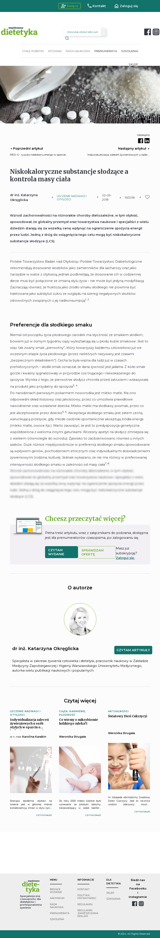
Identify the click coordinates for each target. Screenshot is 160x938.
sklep (110, 892)
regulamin (84, 904)
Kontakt (96, 6)
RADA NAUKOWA (78, 51)
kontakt (83, 889)
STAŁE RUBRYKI (33, 51)
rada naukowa (56, 906)
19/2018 (130, 197)
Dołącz (69, 6)
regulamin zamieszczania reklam (87, 913)
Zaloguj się (126, 6)
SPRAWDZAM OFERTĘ (92, 552)
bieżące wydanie (56, 891)
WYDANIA (55, 51)
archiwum (57, 898)
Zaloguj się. (125, 558)
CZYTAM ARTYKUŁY (133, 650)
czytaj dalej (44, 815)
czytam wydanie (56, 552)
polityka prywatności (86, 897)
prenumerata (59, 913)
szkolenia (57, 919)
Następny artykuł (134, 148)
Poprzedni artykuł (26, 148)
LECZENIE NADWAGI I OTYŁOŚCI (72, 197)
